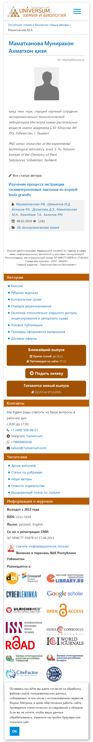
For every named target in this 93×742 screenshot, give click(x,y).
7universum (24, 436)
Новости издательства (28, 485)
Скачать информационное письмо (42, 546)
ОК (14, 731)
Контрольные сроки (26, 299)
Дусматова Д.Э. (43, 209)
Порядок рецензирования (31, 306)
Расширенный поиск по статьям (35, 492)
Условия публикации (27, 325)
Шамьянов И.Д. (58, 204)
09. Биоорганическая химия (38, 227)
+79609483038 (19, 442)
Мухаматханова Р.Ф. (30, 204)
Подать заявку (46, 373)
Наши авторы (59, 25)
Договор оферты (24, 338)
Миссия (17, 286)
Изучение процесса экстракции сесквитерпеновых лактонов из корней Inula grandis (43, 189)
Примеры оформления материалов (38, 331)
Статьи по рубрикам (26, 472)
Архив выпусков (23, 465)
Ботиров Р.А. (21, 209)
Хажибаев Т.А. (30, 214)
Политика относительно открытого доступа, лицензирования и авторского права (44, 315)
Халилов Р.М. (53, 214)
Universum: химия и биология (28, 25)
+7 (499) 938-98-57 (22, 430)
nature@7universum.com (26, 448)
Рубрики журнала (24, 292)
